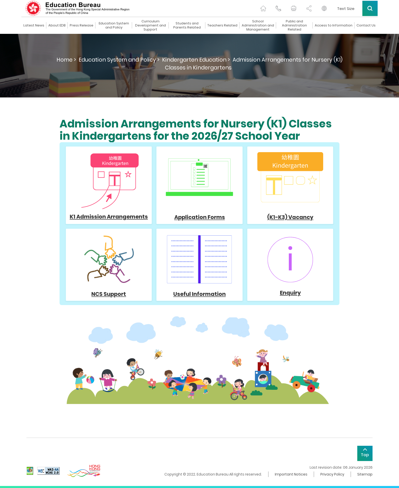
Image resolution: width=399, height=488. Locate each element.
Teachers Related (222, 25)
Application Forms (199, 186)
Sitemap (365, 474)
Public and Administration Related (294, 25)
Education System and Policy (114, 25)
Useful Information (199, 294)
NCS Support (108, 294)
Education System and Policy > (119, 59)
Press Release (81, 25)
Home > (66, 59)
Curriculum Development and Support (150, 25)
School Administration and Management (258, 25)
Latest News (33, 25)
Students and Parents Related (187, 25)
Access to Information (333, 25)
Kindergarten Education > (196, 59)
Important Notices (291, 474)
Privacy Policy (332, 474)
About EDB (57, 25)
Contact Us (366, 25)
